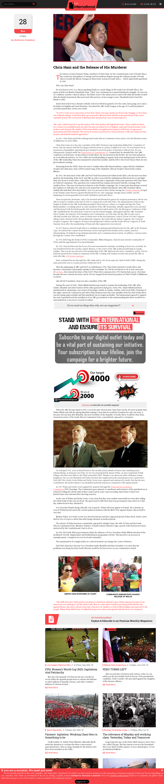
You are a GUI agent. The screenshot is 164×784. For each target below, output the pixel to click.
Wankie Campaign (132, 190)
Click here (86, 405)
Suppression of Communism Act (94, 152)
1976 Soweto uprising (74, 256)
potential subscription (119, 775)
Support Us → (82, 781)
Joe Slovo (59, 272)
